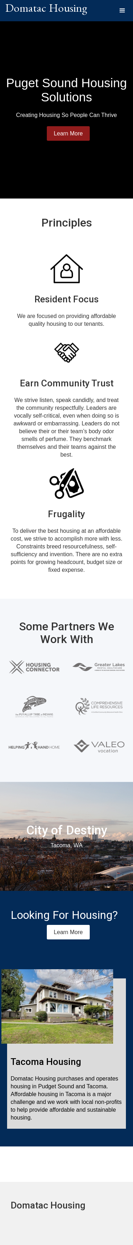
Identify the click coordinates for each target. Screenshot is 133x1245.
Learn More (68, 133)
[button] (122, 10)
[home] (46, 10)
